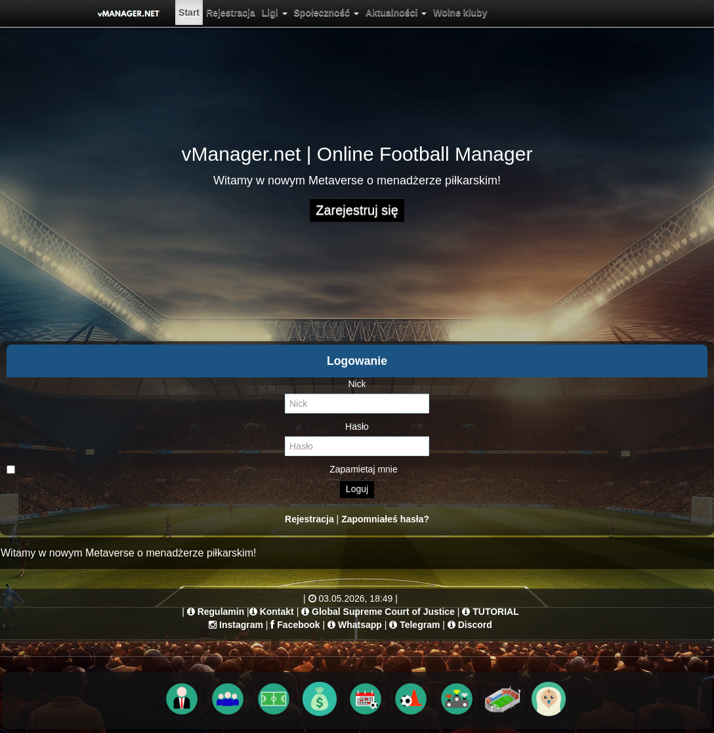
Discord (475, 624)
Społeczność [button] (326, 12)
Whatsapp (360, 624)
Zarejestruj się (357, 210)
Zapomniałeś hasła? (385, 519)
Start (189, 12)
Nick (357, 384)
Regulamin (221, 611)
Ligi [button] (274, 12)
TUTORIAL (495, 611)
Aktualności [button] (396, 12)
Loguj (357, 489)
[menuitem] (189, 12)
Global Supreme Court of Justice (383, 611)
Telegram (420, 624)
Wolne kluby (460, 12)
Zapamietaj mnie (202, 469)
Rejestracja (230, 12)
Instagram (241, 624)
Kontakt (277, 611)
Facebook (298, 624)
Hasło (357, 426)
